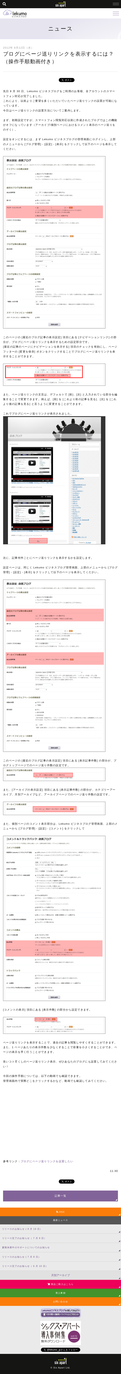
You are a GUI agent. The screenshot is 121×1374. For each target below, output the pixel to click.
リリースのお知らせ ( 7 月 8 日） (21, 1257)
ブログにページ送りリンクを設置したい (47, 1161)
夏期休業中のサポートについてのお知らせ (26, 1247)
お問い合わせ (60, 1301)
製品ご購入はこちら (60, 1284)
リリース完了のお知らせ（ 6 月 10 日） (25, 1266)
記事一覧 (60, 1195)
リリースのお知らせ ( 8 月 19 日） (22, 1229)
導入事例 (60, 1293)
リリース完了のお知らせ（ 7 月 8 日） (24, 1238)
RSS (60, 1212)
